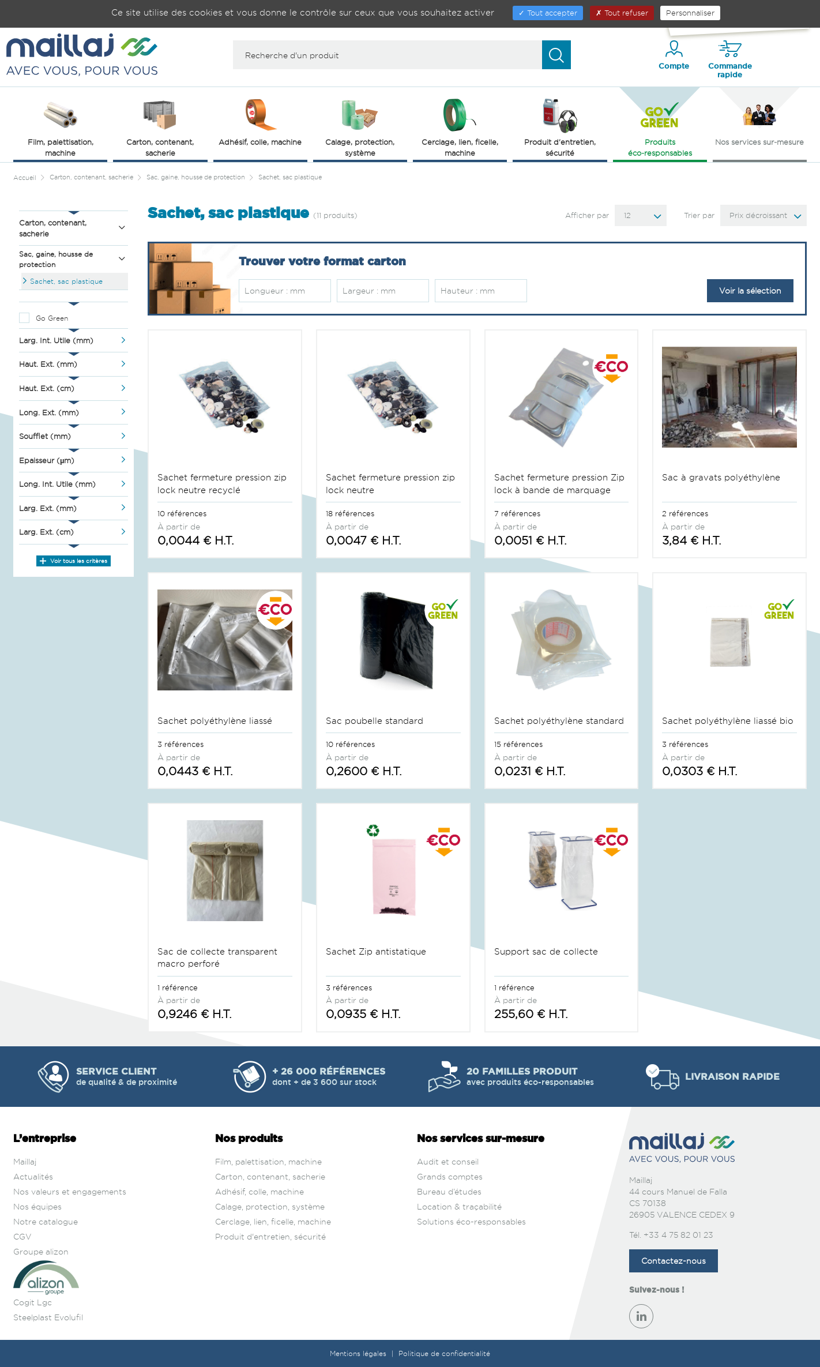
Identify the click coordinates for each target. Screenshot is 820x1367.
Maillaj (24, 1161)
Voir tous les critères (73, 560)
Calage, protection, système (270, 1206)
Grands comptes (450, 1176)
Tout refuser (622, 12)
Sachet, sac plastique (66, 281)
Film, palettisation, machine (268, 1161)
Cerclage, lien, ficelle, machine (273, 1221)
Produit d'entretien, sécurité (270, 1236)
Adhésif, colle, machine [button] (260, 121)
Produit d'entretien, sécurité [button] (560, 126)
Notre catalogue (45, 1221)
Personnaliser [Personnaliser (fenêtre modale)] (690, 12)
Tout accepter (547, 12)
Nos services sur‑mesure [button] (759, 121)
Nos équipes (37, 1206)
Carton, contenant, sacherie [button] (160, 126)
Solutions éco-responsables (471, 1221)
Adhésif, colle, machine (259, 1191)
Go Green (52, 318)
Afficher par (587, 215)
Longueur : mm (275, 290)
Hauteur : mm (468, 290)
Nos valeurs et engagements (69, 1191)
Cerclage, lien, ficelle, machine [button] (460, 126)
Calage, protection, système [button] (359, 126)
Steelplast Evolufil (48, 1317)
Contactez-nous (673, 1260)
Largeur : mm (369, 290)
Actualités (33, 1176)
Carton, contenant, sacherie (270, 1176)
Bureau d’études (449, 1191)
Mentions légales (359, 1353)
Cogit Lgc (32, 1302)
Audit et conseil (448, 1161)
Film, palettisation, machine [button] (60, 126)
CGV (22, 1236)
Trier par (699, 215)
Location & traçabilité (459, 1206)
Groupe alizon (41, 1251)
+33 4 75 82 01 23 (678, 1235)
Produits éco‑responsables (660, 126)
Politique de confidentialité (444, 1353)
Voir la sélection (750, 290)
